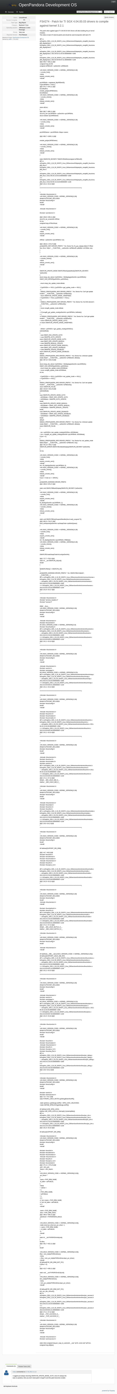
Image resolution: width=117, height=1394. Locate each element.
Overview (11, 12)
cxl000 (10, 39)
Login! (113, 1)
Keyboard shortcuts (10, 1386)
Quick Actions (109, 17)
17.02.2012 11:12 (31, 1372)
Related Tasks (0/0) (24, 1366)
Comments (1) (11, 1366)
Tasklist (21, 12)
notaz (14, 1372)
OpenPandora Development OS (21, 37)
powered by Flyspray (108, 1390)
